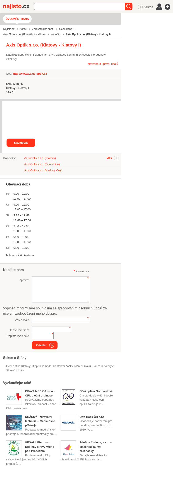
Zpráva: (24, 280)
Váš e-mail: (22, 320)
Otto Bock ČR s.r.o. (92, 417)
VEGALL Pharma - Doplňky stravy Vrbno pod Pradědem (39, 447)
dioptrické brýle (41, 366)
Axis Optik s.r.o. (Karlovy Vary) (43, 170)
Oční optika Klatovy (18, 366)
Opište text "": (19, 330)
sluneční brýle (15, 370)
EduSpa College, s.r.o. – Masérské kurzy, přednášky (96, 447)
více (109, 157)
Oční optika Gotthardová (96, 391)
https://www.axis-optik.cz (30, 73)
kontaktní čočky (63, 366)
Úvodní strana (17, 19)
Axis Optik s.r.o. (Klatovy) (40, 158)
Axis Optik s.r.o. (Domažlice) (42, 164)
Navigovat (21, 142)
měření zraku (82, 366)
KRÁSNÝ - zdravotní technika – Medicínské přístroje (40, 421)
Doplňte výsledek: (18, 336)
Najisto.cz (18, 6)
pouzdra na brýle (103, 366)
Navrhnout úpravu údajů (103, 63)
